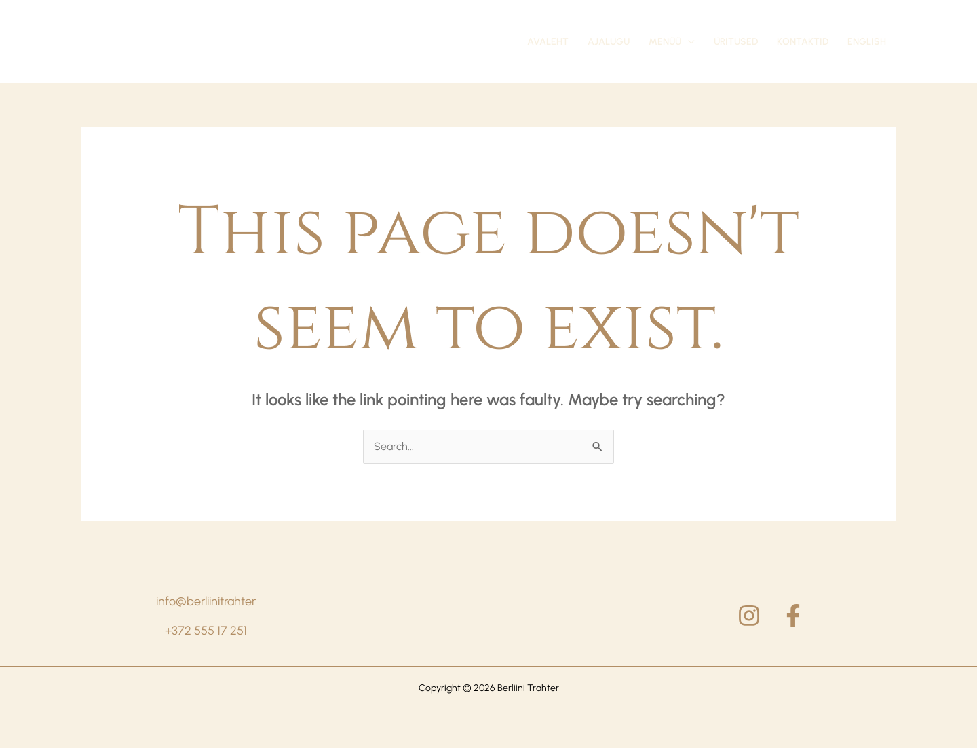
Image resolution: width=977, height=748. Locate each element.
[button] (671, 42)
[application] (688, 42)
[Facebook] (793, 615)
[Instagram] (749, 615)
